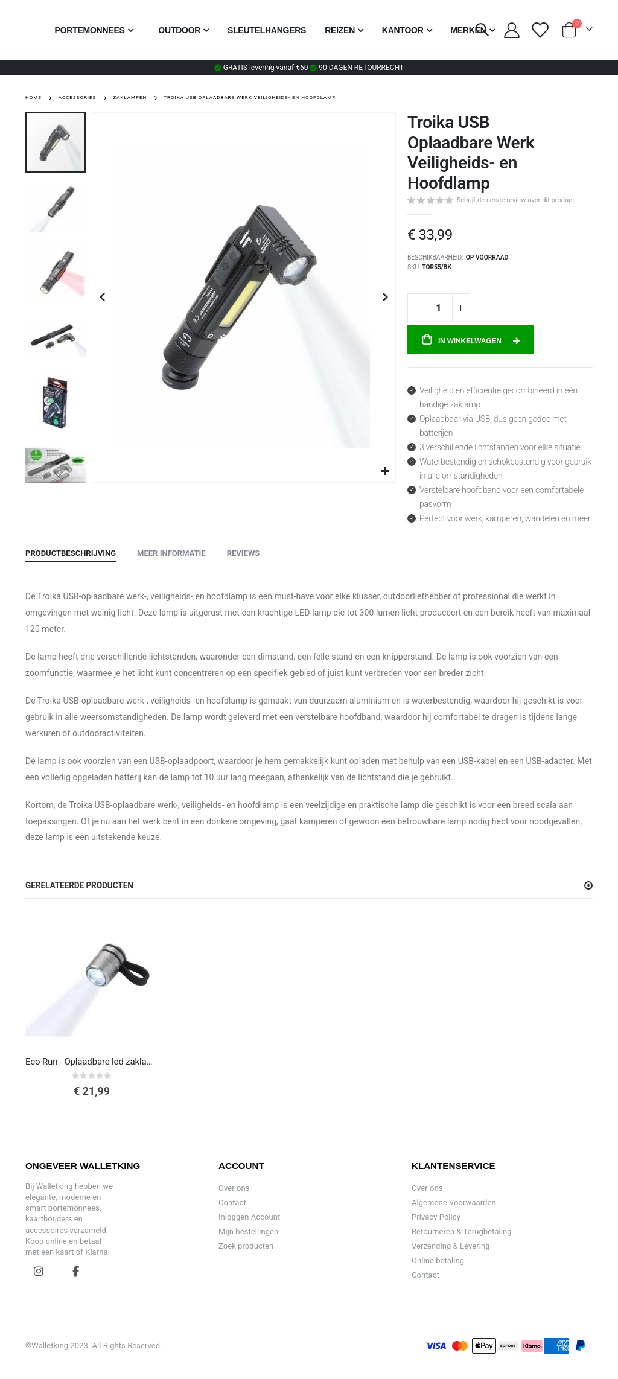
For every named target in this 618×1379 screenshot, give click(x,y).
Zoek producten (245, 1245)
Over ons (234, 1188)
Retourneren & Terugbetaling (462, 1231)
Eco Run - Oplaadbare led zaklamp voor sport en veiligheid (91, 1061)
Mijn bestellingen (248, 1231)
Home (33, 97)
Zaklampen (130, 97)
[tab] (70, 554)
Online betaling (438, 1260)
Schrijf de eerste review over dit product (516, 200)
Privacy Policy (436, 1216)
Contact (232, 1202)
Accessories (78, 97)
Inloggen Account (249, 1216)
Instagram (39, 1271)
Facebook (75, 1271)
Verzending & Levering (451, 1245)
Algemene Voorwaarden (454, 1202)
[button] (384, 471)
